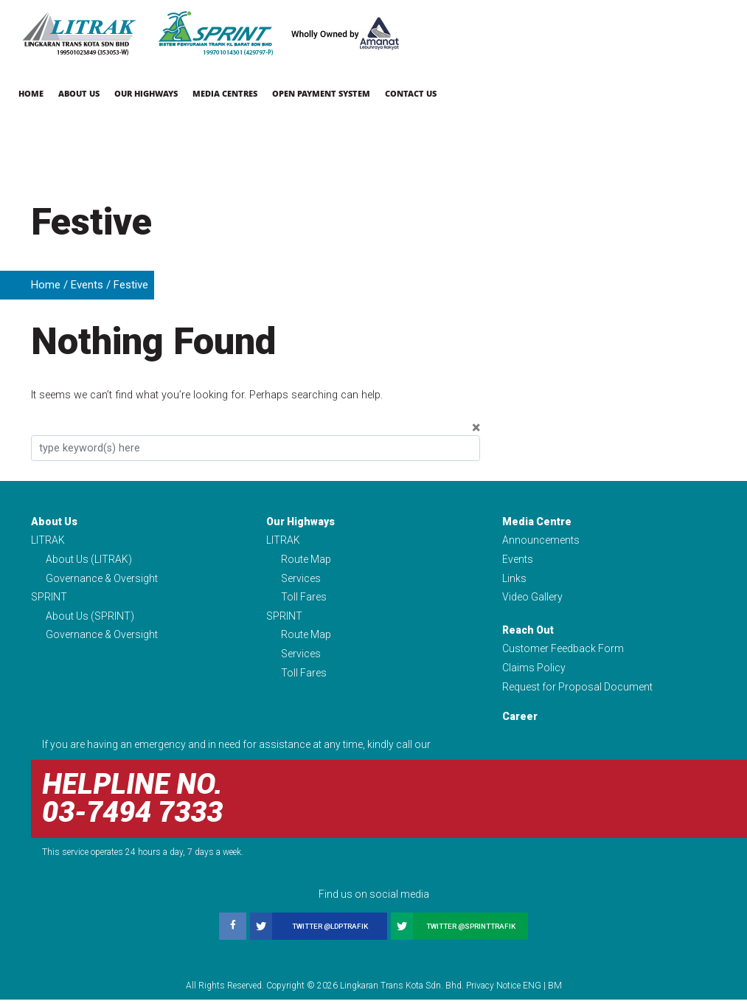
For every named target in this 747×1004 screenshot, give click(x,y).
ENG (532, 990)
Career (520, 721)
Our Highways (146, 93)
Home (31, 93)
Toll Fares (304, 599)
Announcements (541, 541)
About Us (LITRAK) (89, 560)
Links (514, 579)
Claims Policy (534, 671)
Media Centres (224, 93)
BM (555, 990)
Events (87, 284)
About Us (79, 93)
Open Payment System (321, 93)
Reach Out (528, 632)
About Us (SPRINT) (90, 618)
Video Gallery (532, 599)
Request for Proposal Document (577, 690)
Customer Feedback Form (563, 651)
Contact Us (411, 93)
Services (301, 579)
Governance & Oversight (102, 579)
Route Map (306, 560)
